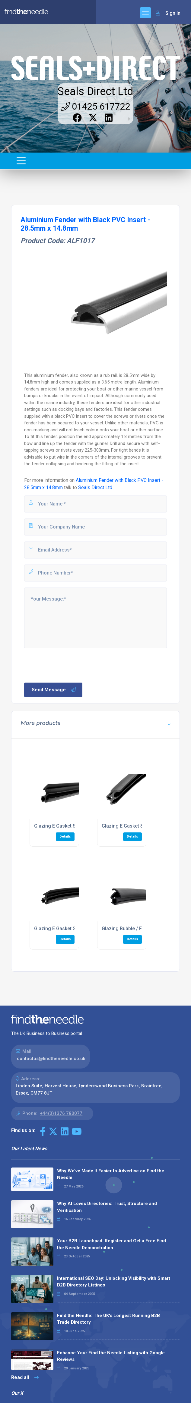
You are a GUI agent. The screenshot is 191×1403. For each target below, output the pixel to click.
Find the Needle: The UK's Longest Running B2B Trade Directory (108, 1319)
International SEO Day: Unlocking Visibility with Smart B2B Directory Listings (113, 1282)
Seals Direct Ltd (95, 91)
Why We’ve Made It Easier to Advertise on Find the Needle (110, 1174)
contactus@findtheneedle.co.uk (51, 1058)
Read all (25, 1377)
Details (65, 836)
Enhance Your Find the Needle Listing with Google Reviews (111, 1356)
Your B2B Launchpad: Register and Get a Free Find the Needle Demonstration (111, 1244)
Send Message (54, 690)
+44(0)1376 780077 (61, 1113)
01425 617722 (95, 106)
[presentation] (69, 665)
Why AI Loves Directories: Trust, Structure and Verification (107, 1207)
